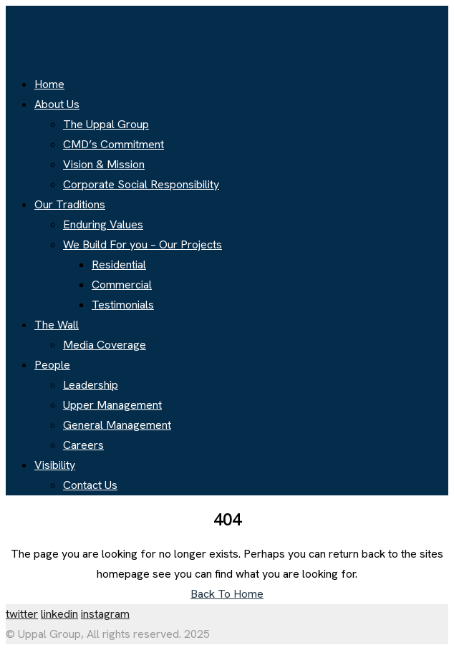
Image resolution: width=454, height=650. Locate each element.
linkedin (59, 613)
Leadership (90, 384)
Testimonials (123, 304)
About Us (56, 104)
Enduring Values (103, 224)
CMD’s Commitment (113, 144)
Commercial (122, 284)
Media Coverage (104, 344)
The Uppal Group (106, 124)
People (52, 364)
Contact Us (90, 485)
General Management (117, 424)
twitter (22, 613)
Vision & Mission (104, 164)
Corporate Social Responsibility (141, 184)
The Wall (56, 324)
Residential (119, 264)
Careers (83, 444)
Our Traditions (69, 204)
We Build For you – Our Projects (142, 244)
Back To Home (227, 593)
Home (49, 84)
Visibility (54, 464)
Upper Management (112, 404)
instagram (105, 613)
